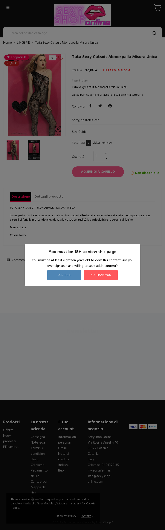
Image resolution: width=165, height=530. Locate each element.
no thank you (101, 275)
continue (64, 275)
